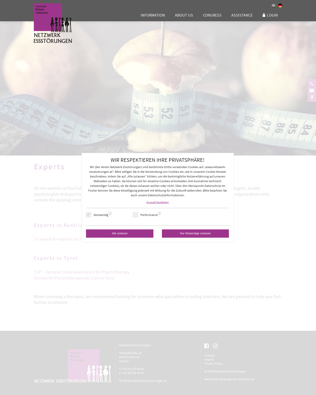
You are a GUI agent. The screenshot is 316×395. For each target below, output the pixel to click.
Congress (212, 15)
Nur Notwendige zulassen (195, 233)
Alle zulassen (120, 233)
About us (184, 15)
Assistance (242, 15)
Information (153, 15)
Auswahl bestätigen (157, 202)
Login (272, 15)
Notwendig (101, 215)
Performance (149, 215)
